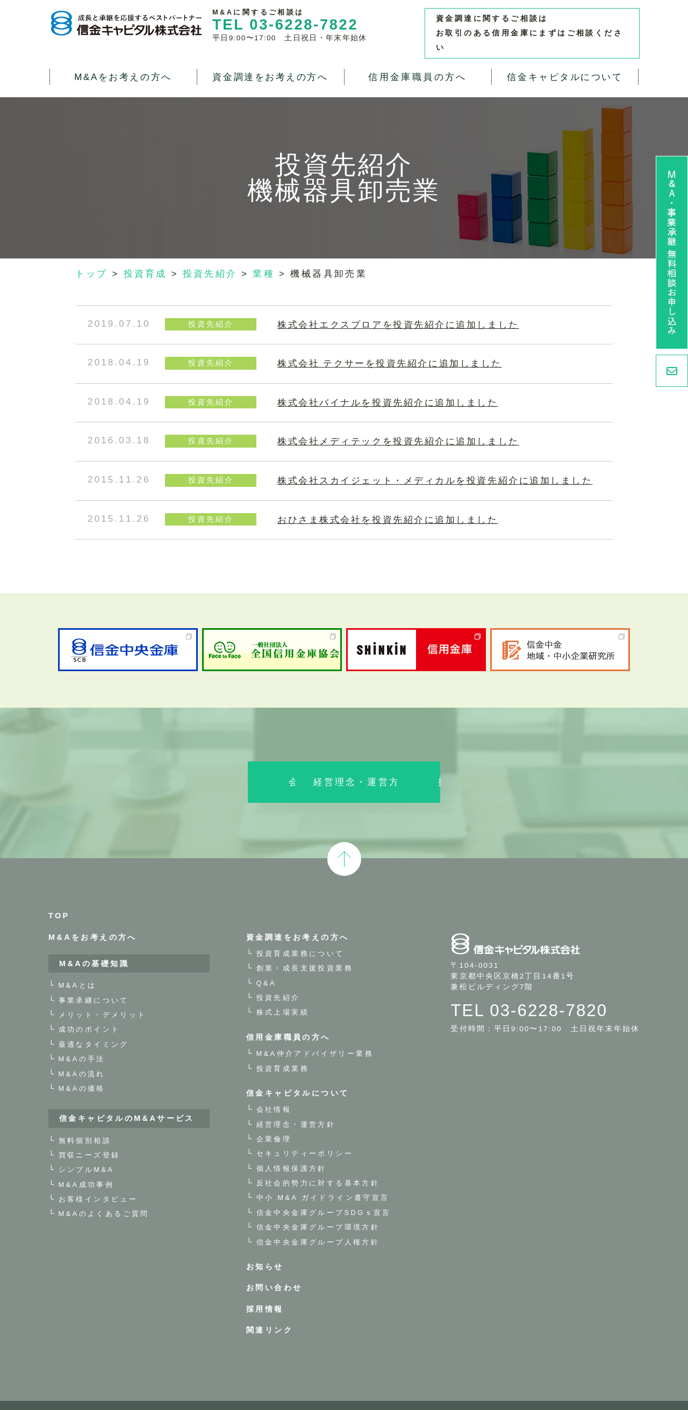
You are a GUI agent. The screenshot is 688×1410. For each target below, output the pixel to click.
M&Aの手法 (82, 1039)
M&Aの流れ (82, 1054)
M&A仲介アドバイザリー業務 (315, 1034)
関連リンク (269, 1310)
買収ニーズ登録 (89, 1135)
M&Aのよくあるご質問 (104, 1194)
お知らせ (265, 1246)
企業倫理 (274, 1119)
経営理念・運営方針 (344, 763)
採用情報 (488, 763)
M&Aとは (78, 966)
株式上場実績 (282, 993)
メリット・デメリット (103, 995)
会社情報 (200, 763)
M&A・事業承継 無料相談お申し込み (672, 252)
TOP (59, 896)
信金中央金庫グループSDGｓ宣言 (323, 1193)
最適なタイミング (94, 1024)
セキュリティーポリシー (304, 1134)
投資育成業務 (282, 1049)
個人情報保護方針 (291, 1149)
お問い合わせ (274, 1268)
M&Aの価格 (82, 1068)
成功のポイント (89, 1010)
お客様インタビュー (98, 1180)
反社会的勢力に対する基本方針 (318, 1164)
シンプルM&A (86, 1150)
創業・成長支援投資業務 (304, 949)
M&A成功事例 (86, 1165)
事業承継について (94, 980)
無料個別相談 (85, 1121)
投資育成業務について (300, 934)
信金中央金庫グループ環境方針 (318, 1208)
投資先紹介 (278, 978)
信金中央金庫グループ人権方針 (318, 1222)
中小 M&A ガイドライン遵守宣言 (323, 1178)
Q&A (266, 963)
